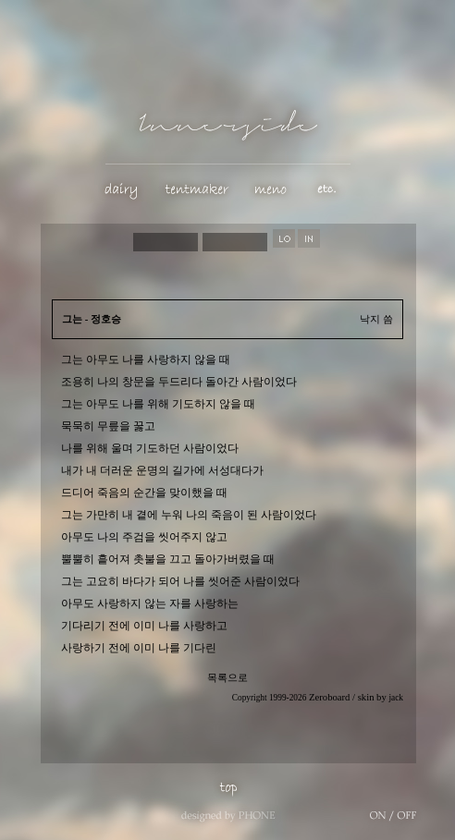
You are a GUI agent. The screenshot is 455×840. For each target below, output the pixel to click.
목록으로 (227, 678)
